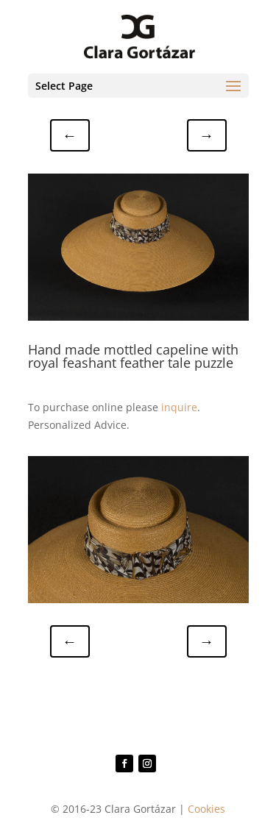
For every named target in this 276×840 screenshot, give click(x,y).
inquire (179, 407)
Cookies (206, 809)
